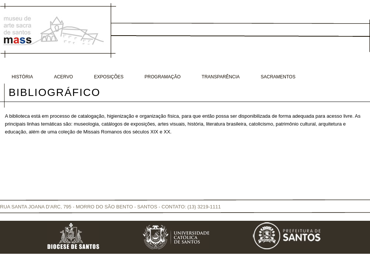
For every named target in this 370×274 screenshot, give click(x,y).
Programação (163, 76)
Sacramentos (278, 76)
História (22, 76)
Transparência (221, 76)
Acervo (63, 76)
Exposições (109, 76)
